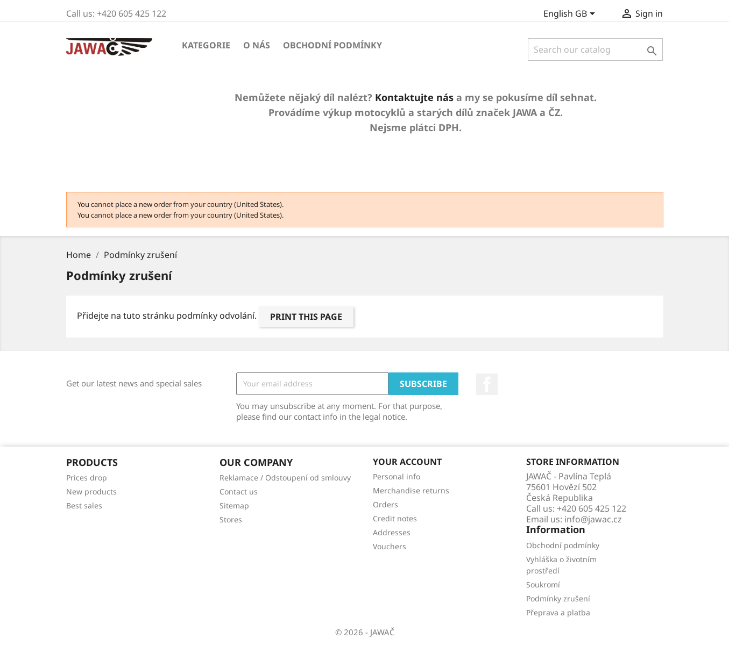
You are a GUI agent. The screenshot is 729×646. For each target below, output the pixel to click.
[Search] (595, 49)
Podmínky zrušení (558, 598)
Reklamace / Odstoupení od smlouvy (285, 477)
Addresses (391, 532)
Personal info (396, 476)
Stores (231, 519)
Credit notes (395, 518)
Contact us (239, 491)
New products (91, 491)
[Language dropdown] (571, 14)
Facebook (487, 384)
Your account (407, 462)
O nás (256, 45)
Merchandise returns (411, 490)
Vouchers (389, 546)
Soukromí (543, 584)
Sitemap (234, 505)
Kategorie (206, 45)
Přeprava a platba (558, 612)
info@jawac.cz (593, 519)
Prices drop (86, 477)
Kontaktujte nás (414, 97)
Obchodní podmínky (332, 45)
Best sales (84, 505)
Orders (385, 504)
